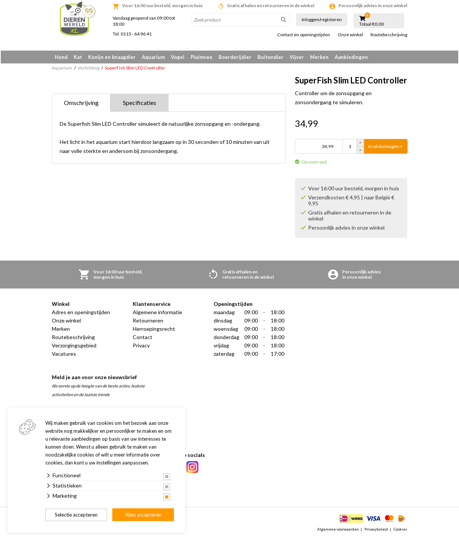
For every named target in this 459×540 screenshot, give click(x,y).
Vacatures (64, 355)
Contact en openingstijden (303, 34)
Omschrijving (81, 104)
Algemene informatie (157, 313)
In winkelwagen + (385, 148)
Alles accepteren (143, 515)
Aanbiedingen (351, 57)
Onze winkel (350, 34)
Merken (319, 57)
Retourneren (148, 322)
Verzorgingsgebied (74, 347)
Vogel (178, 57)
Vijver (297, 57)
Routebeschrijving (389, 34)
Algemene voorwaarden (338, 530)
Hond (61, 57)
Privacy (141, 347)
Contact (142, 338)
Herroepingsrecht (154, 330)
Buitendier (270, 57)
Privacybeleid (376, 530)
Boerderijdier (235, 57)
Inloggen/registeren (322, 19)
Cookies (400, 530)
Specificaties (139, 104)
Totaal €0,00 (371, 24)
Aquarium (153, 57)
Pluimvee (201, 57)
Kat (78, 57)
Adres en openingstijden (81, 313)
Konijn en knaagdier (112, 57)
